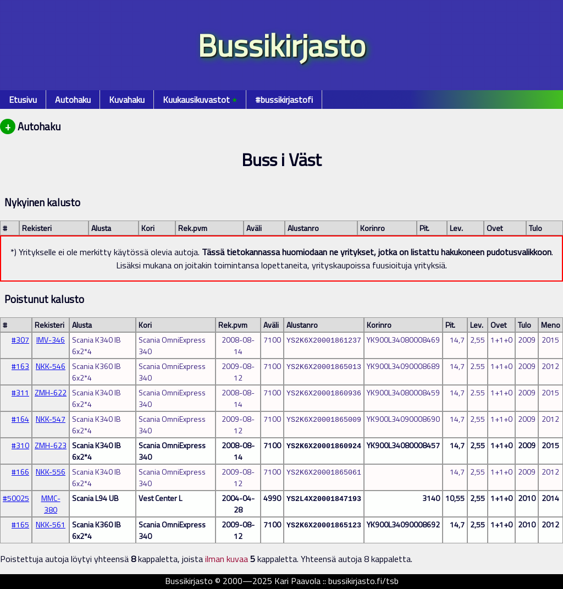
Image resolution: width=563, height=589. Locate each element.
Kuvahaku (127, 99)
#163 (20, 366)
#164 (20, 419)
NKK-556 (50, 471)
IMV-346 (50, 339)
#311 (20, 392)
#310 (20, 445)
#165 (20, 524)
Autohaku (73, 99)
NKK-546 (50, 366)
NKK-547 (50, 419)
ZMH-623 (51, 445)
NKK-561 (50, 524)
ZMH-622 (51, 392)
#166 (20, 471)
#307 (20, 339)
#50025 (16, 498)
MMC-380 (50, 503)
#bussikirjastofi (284, 99)
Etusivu (23, 99)
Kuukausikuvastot (200, 99)
